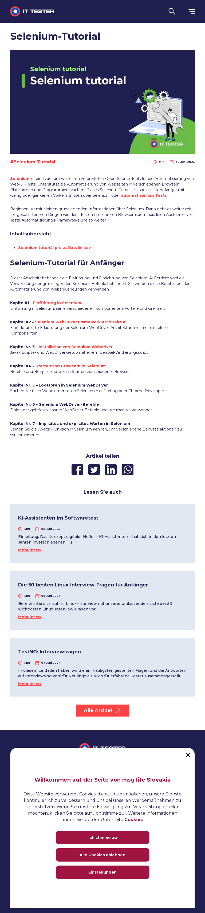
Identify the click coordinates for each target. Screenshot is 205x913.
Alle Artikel (102, 710)
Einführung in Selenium (57, 302)
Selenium (19, 178)
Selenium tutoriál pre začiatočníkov (54, 247)
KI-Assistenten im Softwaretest (58, 518)
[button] (172, 11)
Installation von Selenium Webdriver (76, 346)
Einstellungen (102, 872)
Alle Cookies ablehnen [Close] (102, 854)
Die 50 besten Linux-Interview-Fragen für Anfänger (83, 585)
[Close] (188, 754)
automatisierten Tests (144, 195)
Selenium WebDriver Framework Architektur (80, 322)
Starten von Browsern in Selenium (71, 366)
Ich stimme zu (102, 837)
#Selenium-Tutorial (32, 161)
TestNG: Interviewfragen (49, 652)
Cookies (133, 819)
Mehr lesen (29, 550)
